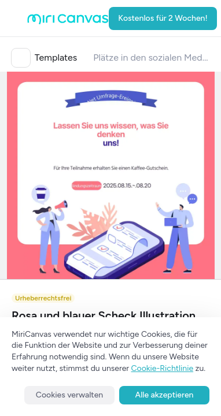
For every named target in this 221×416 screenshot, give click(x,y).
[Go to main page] (68, 22)
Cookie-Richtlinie (162, 368)
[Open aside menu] (15, 18)
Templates (56, 57)
